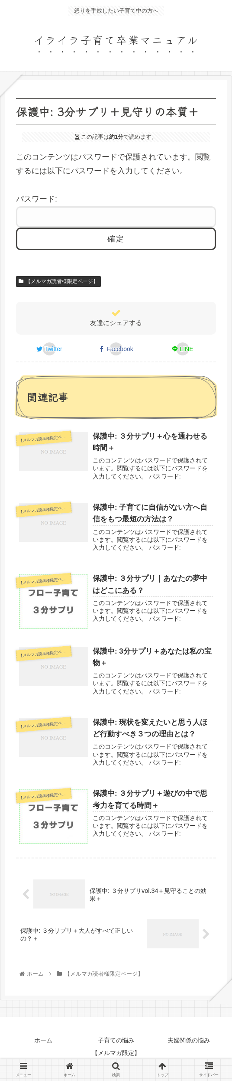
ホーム (43, 1040)
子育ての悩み (116, 1040)
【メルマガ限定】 (116, 1052)
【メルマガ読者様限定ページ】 (58, 281)
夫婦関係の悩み (189, 1040)
